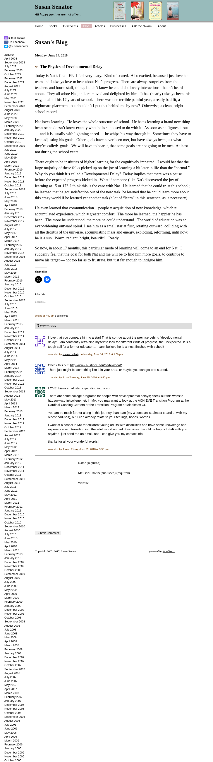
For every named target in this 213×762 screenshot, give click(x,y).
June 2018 (10, 197)
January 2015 (12, 328)
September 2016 (14, 256)
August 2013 (12, 395)
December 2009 (14, 562)
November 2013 (14, 383)
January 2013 (12, 415)
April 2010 (10, 546)
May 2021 (10, 98)
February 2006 (13, 744)
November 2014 (14, 336)
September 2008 (14, 621)
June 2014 (10, 356)
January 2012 (12, 463)
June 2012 (10, 443)
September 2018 (14, 189)
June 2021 (10, 94)
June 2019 (10, 153)
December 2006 (14, 704)
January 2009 (12, 605)
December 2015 (14, 288)
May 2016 (10, 272)
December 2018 (14, 177)
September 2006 (14, 716)
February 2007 (13, 697)
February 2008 (13, 649)
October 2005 (12, 760)
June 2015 (10, 308)
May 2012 (10, 447)
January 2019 (12, 173)
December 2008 (14, 609)
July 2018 (10, 193)
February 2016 (13, 280)
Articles (100, 26)
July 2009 (10, 581)
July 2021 (10, 90)
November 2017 (14, 221)
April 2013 (10, 403)
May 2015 (10, 312)
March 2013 (11, 407)
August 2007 (12, 673)
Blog (86, 26)
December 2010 (14, 514)
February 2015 (13, 324)
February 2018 (13, 209)
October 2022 (12, 74)
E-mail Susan (14, 37)
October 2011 (12, 474)
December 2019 (14, 133)
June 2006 (10, 728)
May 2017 (10, 233)
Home (39, 26)
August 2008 (12, 625)
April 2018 (10, 205)
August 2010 (12, 530)
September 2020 (14, 106)
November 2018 (14, 181)
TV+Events (70, 26)
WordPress (169, 557)
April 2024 (10, 58)
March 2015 (11, 320)
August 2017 (12, 225)
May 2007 (10, 685)
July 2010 (10, 534)
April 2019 (10, 161)
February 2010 (13, 554)
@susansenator (16, 46)
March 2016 (11, 276)
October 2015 (12, 296)
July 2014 (10, 352)
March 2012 (11, 455)
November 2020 (14, 102)
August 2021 (12, 86)
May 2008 (10, 637)
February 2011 (13, 506)
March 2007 (11, 693)
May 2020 (10, 118)
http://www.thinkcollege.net (67, 400)
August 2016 (12, 260)
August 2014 (12, 347)
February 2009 (13, 601)
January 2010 (12, 558)
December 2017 (14, 217)
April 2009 (10, 593)
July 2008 (10, 629)
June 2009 (10, 586)
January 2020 (12, 129)
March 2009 (11, 597)
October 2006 (12, 712)
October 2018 (12, 185)
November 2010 (14, 518)
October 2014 (12, 340)
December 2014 (14, 332)
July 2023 (10, 66)
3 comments (61, 315)
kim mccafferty (71, 354)
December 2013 (14, 379)
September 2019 (14, 145)
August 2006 (12, 720)
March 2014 (11, 367)
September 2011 (14, 479)
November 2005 (14, 756)
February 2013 (13, 411)
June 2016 (10, 268)
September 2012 (14, 431)
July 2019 (10, 149)
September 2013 (14, 391)
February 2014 (13, 371)
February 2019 (13, 169)
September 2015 (14, 300)
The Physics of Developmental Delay (71, 67)
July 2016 (10, 264)
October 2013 (12, 387)
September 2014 (14, 344)
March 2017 (11, 240)
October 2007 (12, 665)
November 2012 (14, 423)
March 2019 (11, 165)
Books (52, 26)
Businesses (118, 26)
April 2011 (10, 498)
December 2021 (14, 82)
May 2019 (10, 157)
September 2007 (14, 669)
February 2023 (13, 70)
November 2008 (14, 613)
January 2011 (12, 510)
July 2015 (10, 304)
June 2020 (10, 114)
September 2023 (14, 62)
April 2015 (10, 316)
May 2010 (10, 542)
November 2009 (14, 566)
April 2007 (10, 689)
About (162, 26)
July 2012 (10, 439)
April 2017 (10, 237)
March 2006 (11, 740)
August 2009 (12, 578)
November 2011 (14, 470)
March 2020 (11, 122)
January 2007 (12, 700)
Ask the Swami (142, 26)
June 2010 (10, 538)
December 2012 (14, 419)
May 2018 (10, 201)
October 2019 (12, 141)
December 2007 (14, 657)
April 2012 (10, 451)
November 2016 (14, 252)
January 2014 (12, 375)
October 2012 (12, 427)
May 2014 (10, 359)
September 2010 (14, 526)
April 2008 (10, 641)
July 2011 (10, 486)
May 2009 (10, 590)
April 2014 (10, 363)
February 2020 (13, 126)
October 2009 (12, 570)
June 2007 (10, 681)
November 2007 (14, 661)
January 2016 (12, 284)
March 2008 (11, 645)
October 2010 (12, 522)
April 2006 (10, 736)
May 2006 (10, 732)
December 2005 (14, 752)
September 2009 (14, 574)
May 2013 (10, 399)
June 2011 (10, 490)
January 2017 (12, 249)
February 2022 (13, 78)
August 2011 (12, 482)
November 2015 (14, 292)
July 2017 (10, 229)
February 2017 (13, 245)
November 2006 (14, 708)
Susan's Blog (51, 42)
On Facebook (14, 42)
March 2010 (11, 550)
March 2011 (11, 502)
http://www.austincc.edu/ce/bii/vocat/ (96, 365)
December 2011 (14, 467)
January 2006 (12, 748)
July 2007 (10, 677)
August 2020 (12, 110)
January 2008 (12, 653)
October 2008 (12, 617)
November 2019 (14, 137)
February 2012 (13, 459)
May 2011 (10, 494)
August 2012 (12, 435)
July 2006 (10, 724)
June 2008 (10, 633)
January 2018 (12, 213)
